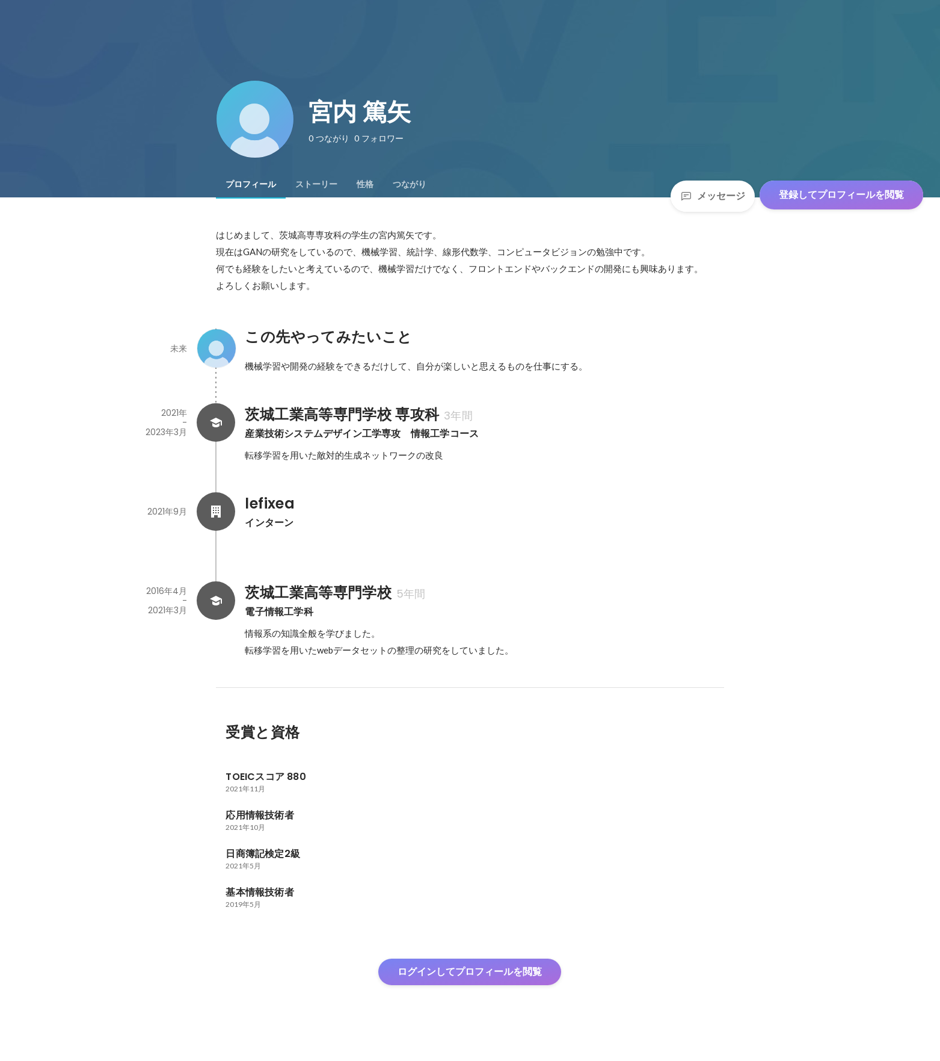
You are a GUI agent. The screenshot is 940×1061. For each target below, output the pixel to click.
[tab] (251, 184)
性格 (365, 184)
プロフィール (251, 184)
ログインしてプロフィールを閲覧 (470, 972)
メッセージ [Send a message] (712, 196)
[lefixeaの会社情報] (216, 511)
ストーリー (316, 184)
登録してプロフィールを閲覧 (841, 195)
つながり (409, 184)
